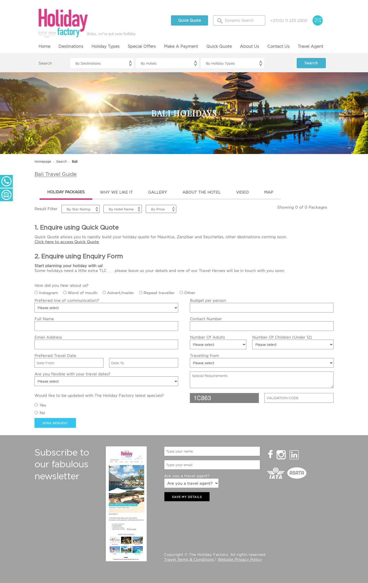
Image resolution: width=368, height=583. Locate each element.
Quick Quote (189, 20)
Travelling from (204, 355)
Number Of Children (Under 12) (282, 337)
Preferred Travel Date (55, 355)
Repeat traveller (159, 293)
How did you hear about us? (61, 285)
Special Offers (142, 46)
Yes (43, 405)
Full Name (44, 319)
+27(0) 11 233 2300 (288, 20)
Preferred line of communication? (66, 300)
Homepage (42, 161)
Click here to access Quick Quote (66, 242)
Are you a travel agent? (187, 476)
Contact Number (206, 319)
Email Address (48, 337)
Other (189, 293)
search (61, 161)
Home (44, 46)
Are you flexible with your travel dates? (72, 374)
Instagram (48, 293)
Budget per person (208, 300)
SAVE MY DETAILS (187, 496)
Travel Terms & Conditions (189, 559)
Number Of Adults (207, 337)
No (42, 413)
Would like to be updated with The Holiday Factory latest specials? (99, 395)
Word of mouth (82, 293)
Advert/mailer (120, 293)
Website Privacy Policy (240, 559)
